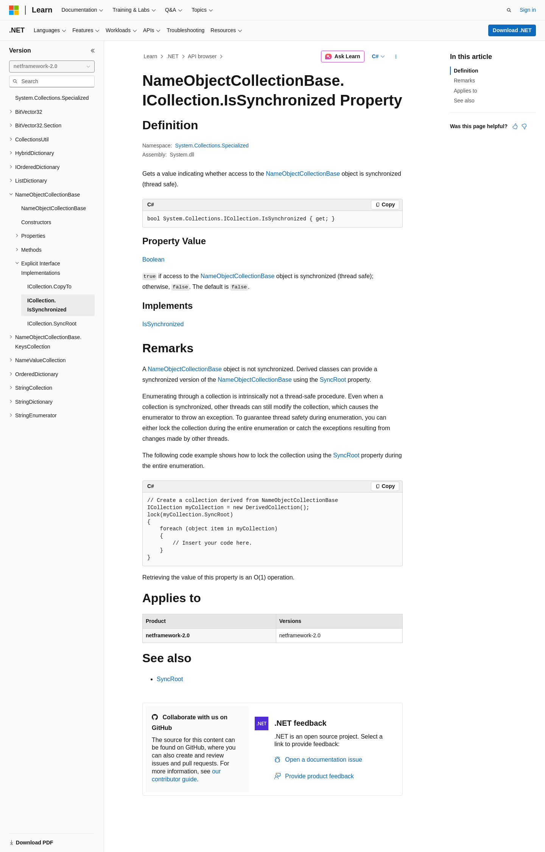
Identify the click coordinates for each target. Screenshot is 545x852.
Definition (466, 71)
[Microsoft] (14, 10)
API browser (202, 56)
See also (464, 101)
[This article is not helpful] (524, 126)
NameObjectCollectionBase (303, 173)
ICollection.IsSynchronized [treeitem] (46, 305)
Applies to (465, 91)
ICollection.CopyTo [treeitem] (49, 286)
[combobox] (52, 66)
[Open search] (509, 10)
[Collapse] (93, 50)
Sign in (528, 10)
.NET (173, 56)
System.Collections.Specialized (212, 146)
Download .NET (512, 30)
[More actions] (396, 57)
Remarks (464, 80)
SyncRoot (333, 379)
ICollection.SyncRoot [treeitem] (51, 324)
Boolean (153, 259)
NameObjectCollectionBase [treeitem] (53, 208)
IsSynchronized (163, 324)
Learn (150, 56)
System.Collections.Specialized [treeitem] (52, 98)
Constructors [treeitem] (36, 222)
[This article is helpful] (515, 126)
